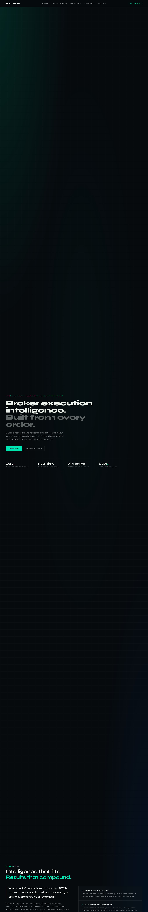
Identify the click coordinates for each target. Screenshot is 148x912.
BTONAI (13, 3)
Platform (45, 3)
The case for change (59, 3)
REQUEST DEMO (135, 3)
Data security (89, 3)
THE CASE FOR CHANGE (34, 448)
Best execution (75, 3)
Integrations (102, 3)
